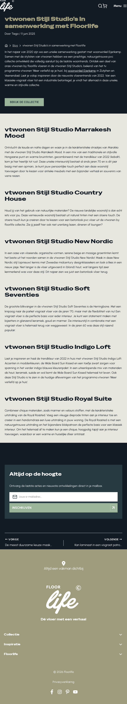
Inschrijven (64, 508)
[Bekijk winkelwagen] (105, 6)
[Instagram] (59, 692)
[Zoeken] (100, 6)
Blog (15, 45)
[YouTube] (75, 692)
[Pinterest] (67, 692)
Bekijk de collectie (24, 102)
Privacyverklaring (63, 682)
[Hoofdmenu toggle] (120, 6)
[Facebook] (52, 692)
